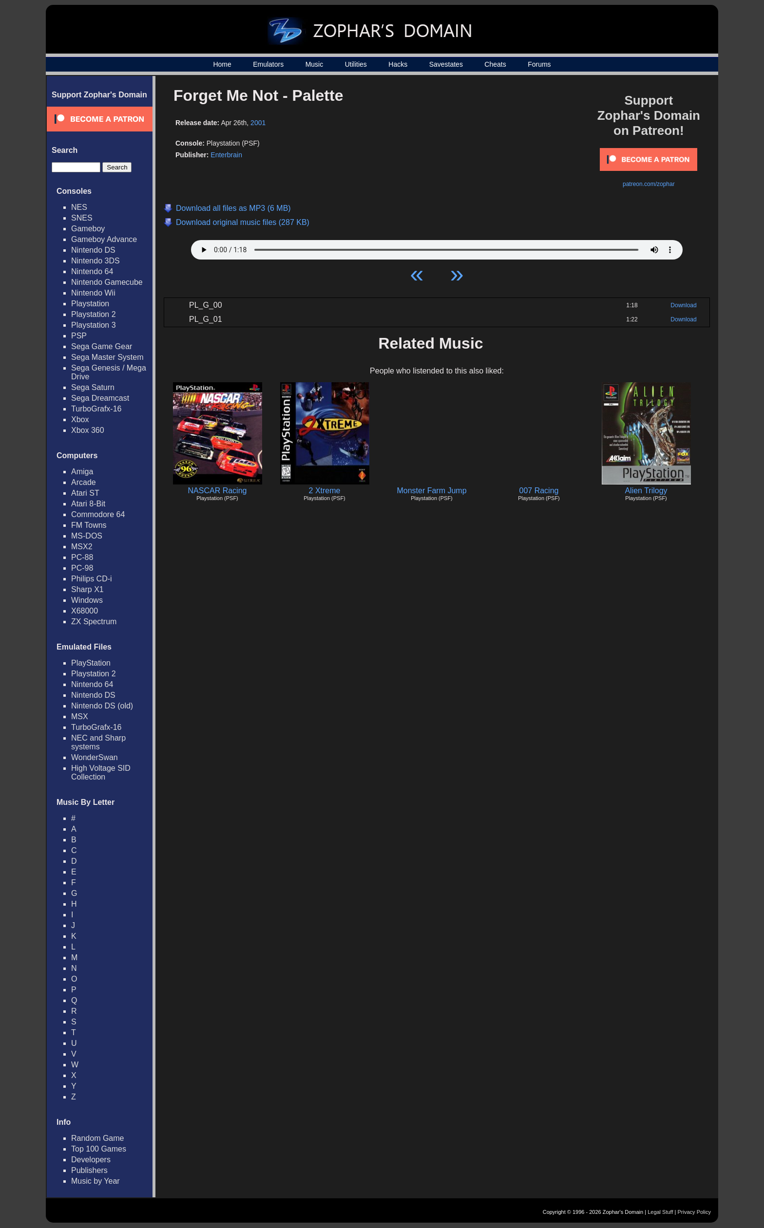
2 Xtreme (325, 490)
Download (683, 305)
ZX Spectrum (93, 621)
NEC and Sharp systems (98, 742)
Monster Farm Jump (431, 490)
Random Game (97, 1138)
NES (79, 207)
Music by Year (95, 1181)
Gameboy (88, 228)
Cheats (495, 64)
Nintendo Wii (93, 293)
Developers (91, 1159)
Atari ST (85, 493)
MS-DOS (86, 536)
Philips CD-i (91, 579)
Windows (87, 600)
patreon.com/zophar (649, 184)
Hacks (397, 64)
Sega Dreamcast (100, 398)
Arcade (83, 482)
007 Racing (539, 490)
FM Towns (89, 525)
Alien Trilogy (646, 490)
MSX (79, 716)
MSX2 (82, 546)
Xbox (80, 419)
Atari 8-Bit (88, 504)
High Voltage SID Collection (101, 772)
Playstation (90, 303)
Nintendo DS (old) (102, 706)
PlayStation (91, 663)
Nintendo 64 (92, 271)
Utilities (356, 64)
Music (315, 64)
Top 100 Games (98, 1149)
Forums (539, 64)
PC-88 (82, 557)
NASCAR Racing (217, 490)
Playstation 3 (93, 325)
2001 (258, 123)
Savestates (446, 64)
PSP (79, 336)
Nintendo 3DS (95, 261)
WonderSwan (94, 757)
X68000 (84, 611)
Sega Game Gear (101, 346)
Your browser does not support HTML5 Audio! (437, 247)
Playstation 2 (93, 314)
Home (222, 64)
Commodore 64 (98, 514)
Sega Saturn (93, 387)
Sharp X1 (87, 589)
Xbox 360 (87, 430)
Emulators (268, 64)
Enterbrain (226, 155)
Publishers (89, 1170)
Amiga (82, 471)
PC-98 (82, 568)
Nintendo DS (93, 250)
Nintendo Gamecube (107, 282)
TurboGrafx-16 (96, 409)
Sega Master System (107, 357)
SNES (82, 218)
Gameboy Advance (104, 239)
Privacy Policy (694, 1212)
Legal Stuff (660, 1212)
